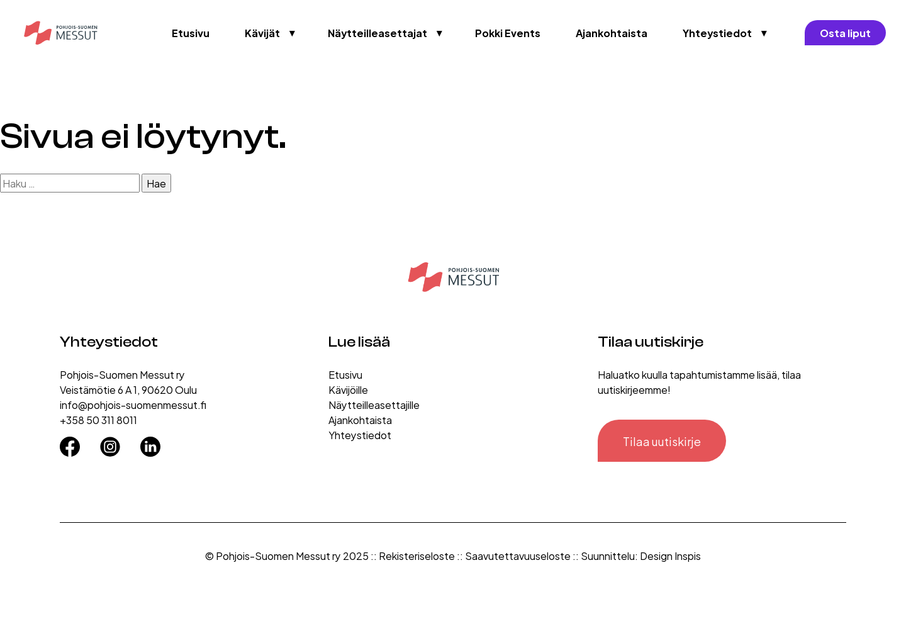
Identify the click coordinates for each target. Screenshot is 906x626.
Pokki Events (507, 32)
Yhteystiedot (717, 32)
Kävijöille (348, 389)
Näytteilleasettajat (377, 32)
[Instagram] (110, 442)
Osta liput (845, 32)
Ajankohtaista (611, 32)
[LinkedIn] (150, 442)
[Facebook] (70, 442)
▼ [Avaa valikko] (292, 32)
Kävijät (262, 32)
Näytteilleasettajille (374, 404)
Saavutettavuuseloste (518, 555)
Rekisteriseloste (417, 555)
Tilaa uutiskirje (662, 441)
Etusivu (191, 32)
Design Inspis (670, 555)
